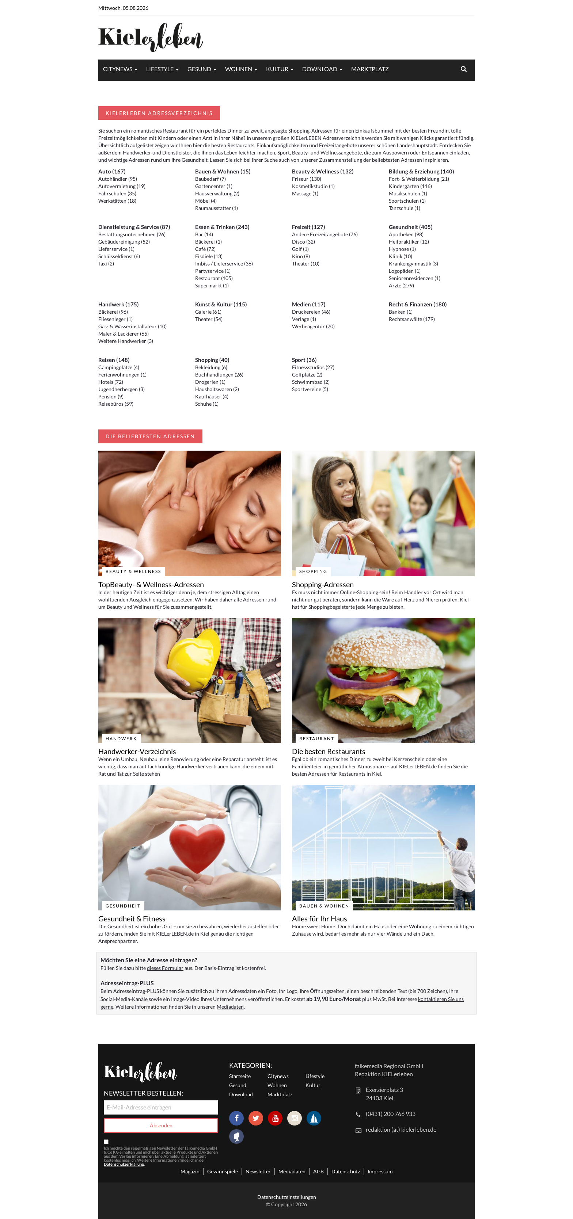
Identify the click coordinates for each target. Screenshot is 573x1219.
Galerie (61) (208, 312)
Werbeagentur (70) (313, 326)
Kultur (277, 68)
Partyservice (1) (213, 271)
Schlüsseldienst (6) (119, 256)
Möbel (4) (206, 201)
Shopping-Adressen (323, 584)
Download (319, 68)
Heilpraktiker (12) (409, 241)
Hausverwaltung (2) (217, 193)
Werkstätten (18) (117, 201)
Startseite (240, 1076)
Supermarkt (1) (212, 285)
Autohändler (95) (117, 179)
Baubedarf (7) (210, 179)
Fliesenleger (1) (115, 319)
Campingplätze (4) (118, 367)
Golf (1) (300, 249)
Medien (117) (309, 304)
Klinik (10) (400, 256)
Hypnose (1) (402, 249)
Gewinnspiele (222, 1171)
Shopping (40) (212, 359)
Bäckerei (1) (208, 241)
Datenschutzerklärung (124, 1164)
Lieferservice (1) (116, 249)
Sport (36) (304, 359)
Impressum (380, 1171)
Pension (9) (111, 396)
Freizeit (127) (308, 226)
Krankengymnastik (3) (413, 263)
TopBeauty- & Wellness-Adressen (151, 584)
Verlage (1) (304, 319)
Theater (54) (209, 319)
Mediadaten (230, 1007)
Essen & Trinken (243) (222, 226)
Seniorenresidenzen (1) (414, 278)
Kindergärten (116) (410, 186)
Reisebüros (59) (115, 404)
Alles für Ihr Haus (319, 918)
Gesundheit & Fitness (132, 918)
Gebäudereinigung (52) (124, 241)
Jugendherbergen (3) (121, 389)
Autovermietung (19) (121, 186)
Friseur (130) (306, 179)
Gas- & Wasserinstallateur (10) (132, 326)
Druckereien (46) (311, 312)
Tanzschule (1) (404, 208)
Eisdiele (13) (209, 256)
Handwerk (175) (118, 304)
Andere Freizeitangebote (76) (325, 234)
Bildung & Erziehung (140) (421, 171)
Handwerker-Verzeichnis (137, 751)
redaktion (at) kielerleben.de (401, 1129)
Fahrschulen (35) (117, 193)
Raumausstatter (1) (216, 208)
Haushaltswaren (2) (217, 389)
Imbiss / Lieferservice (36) (224, 263)
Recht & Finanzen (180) (418, 304)
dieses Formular (165, 968)
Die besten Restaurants (328, 751)
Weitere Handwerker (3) (125, 341)
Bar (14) (204, 234)
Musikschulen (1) (408, 193)
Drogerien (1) (210, 382)
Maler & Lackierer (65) (123, 333)
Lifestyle (160, 68)
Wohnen (238, 68)
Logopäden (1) (405, 271)
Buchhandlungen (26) (219, 374)
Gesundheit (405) (411, 226)
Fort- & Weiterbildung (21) (419, 179)
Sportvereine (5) (310, 389)
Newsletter (258, 1171)
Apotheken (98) (406, 234)
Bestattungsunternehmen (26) (132, 234)
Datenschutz (345, 1171)
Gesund (199, 68)
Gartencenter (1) (213, 186)
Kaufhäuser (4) (211, 396)
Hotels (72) (110, 382)
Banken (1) (401, 312)
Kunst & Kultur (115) (221, 304)
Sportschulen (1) (407, 201)
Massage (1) (305, 193)
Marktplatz (370, 68)
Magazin (190, 1171)
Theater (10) (305, 263)
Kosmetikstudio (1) (313, 186)
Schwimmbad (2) (311, 382)
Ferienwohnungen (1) (122, 374)
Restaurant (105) (214, 278)
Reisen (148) (114, 359)
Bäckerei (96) (113, 312)
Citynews (117, 68)
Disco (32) (303, 241)
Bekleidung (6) (211, 367)
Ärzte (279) (401, 285)
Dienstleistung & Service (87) (134, 226)
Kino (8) (301, 256)
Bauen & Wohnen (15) (223, 171)
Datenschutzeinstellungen (286, 1197)
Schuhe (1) (207, 404)
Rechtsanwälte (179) (412, 319)
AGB (318, 1171)
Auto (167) (112, 171)
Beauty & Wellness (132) (323, 171)
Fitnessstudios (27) (313, 367)
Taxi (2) (106, 263)
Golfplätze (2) (307, 374)
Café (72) (205, 249)
